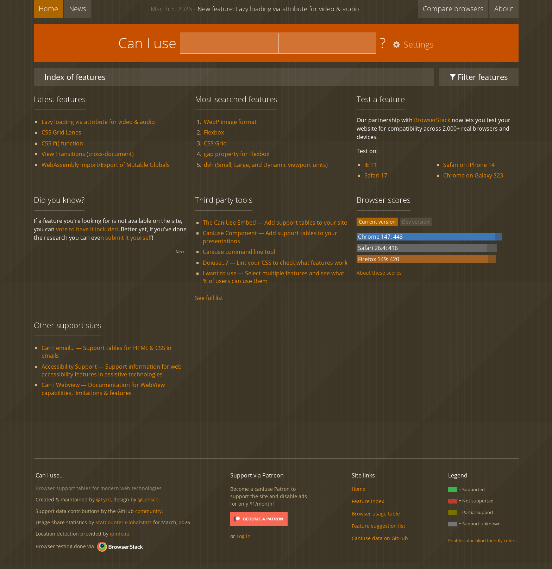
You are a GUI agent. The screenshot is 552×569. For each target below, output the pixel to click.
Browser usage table (376, 513)
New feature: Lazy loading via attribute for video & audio (255, 8)
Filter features (479, 76)
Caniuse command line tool (239, 252)
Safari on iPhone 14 (469, 165)
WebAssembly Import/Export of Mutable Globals (106, 165)
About (504, 8)
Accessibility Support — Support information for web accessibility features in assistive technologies (112, 370)
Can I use (147, 42)
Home (48, 8)
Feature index (368, 501)
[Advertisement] (276, 429)
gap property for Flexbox (236, 154)
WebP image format (230, 122)
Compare (453, 8)
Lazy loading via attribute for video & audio (98, 122)
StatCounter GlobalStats (123, 522)
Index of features (75, 76)
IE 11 (370, 165)
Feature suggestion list (378, 526)
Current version (377, 221)
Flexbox (214, 132)
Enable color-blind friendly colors (482, 540)
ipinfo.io (119, 533)
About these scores (379, 272)
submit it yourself (128, 238)
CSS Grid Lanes (61, 132)
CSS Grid (215, 143)
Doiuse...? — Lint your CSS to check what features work (275, 263)
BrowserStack (432, 120)
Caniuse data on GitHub (380, 538)
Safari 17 (375, 175)
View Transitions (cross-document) (88, 154)
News (77, 8)
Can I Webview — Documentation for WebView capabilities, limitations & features (103, 388)
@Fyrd (103, 499)
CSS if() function (62, 143)
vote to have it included (87, 229)
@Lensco (148, 499)
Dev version (415, 221)
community (148, 511)
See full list (209, 298)
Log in (244, 536)
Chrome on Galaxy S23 (473, 175)
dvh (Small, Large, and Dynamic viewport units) (266, 165)
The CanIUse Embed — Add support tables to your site (275, 222)
